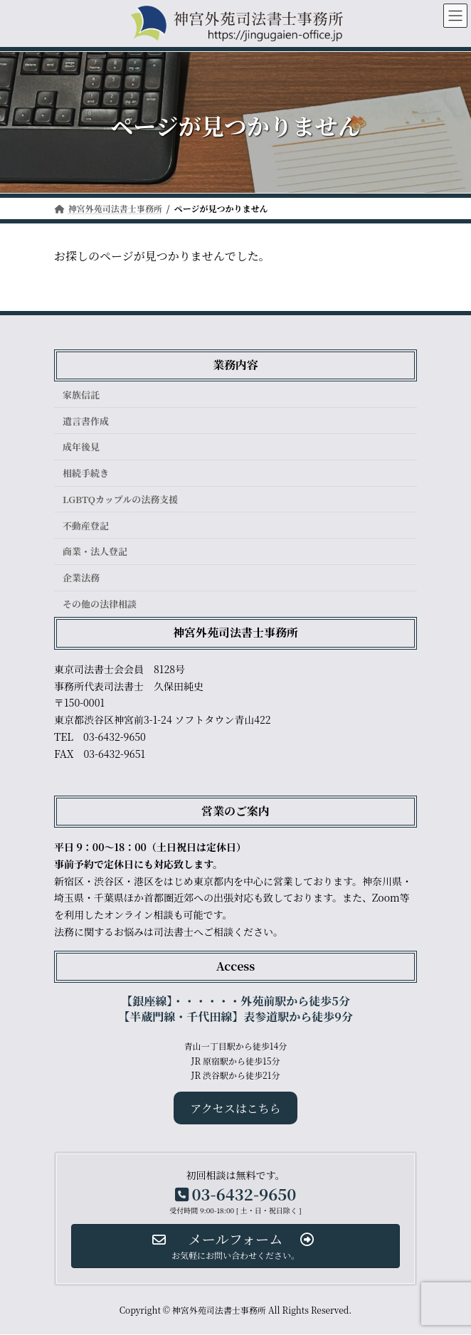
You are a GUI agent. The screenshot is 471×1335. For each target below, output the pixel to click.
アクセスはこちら (235, 1108)
